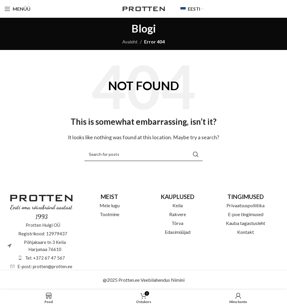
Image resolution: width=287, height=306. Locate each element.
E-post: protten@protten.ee (44, 266)
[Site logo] (144, 8)
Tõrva (177, 223)
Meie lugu (110, 205)
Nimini (178, 280)
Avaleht (130, 41)
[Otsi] (143, 154)
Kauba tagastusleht (245, 223)
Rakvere (177, 214)
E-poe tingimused (245, 214)
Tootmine (109, 214)
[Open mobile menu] (17, 9)
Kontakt (245, 232)
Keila (177, 205)
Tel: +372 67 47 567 (45, 257)
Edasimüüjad (177, 232)
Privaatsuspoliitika (245, 205)
